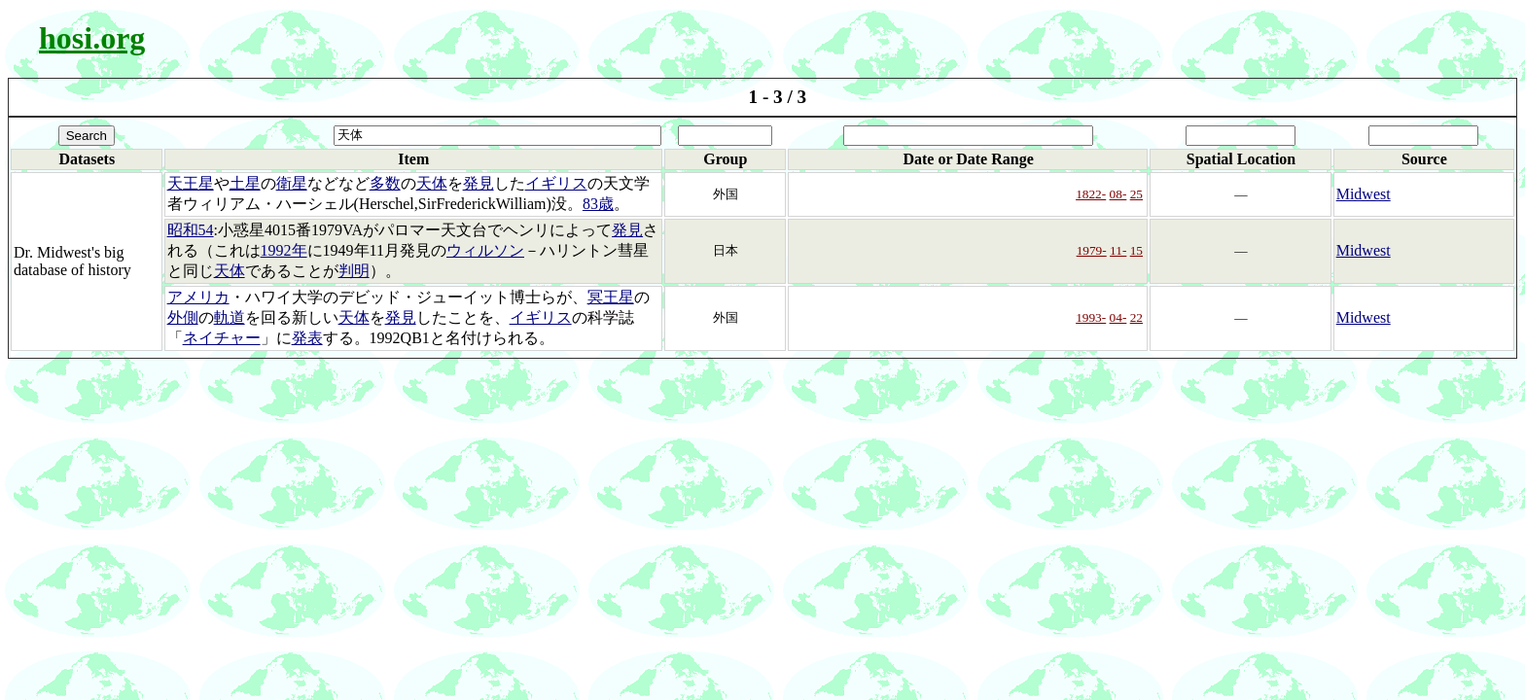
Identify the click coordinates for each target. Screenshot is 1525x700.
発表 (307, 338)
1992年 (284, 250)
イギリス (556, 183)
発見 (478, 183)
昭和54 (190, 230)
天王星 (190, 183)
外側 (182, 317)
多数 (385, 183)
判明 (354, 270)
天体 (431, 183)
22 (1136, 317)
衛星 (291, 183)
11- (1118, 250)
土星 (245, 183)
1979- (1092, 250)
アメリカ (198, 297)
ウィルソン (485, 250)
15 (1136, 250)
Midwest (1363, 194)
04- (1118, 317)
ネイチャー (222, 338)
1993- (1091, 317)
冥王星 (610, 297)
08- (1118, 194)
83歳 (598, 203)
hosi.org (92, 37)
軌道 (229, 317)
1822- (1091, 194)
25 (1136, 194)
